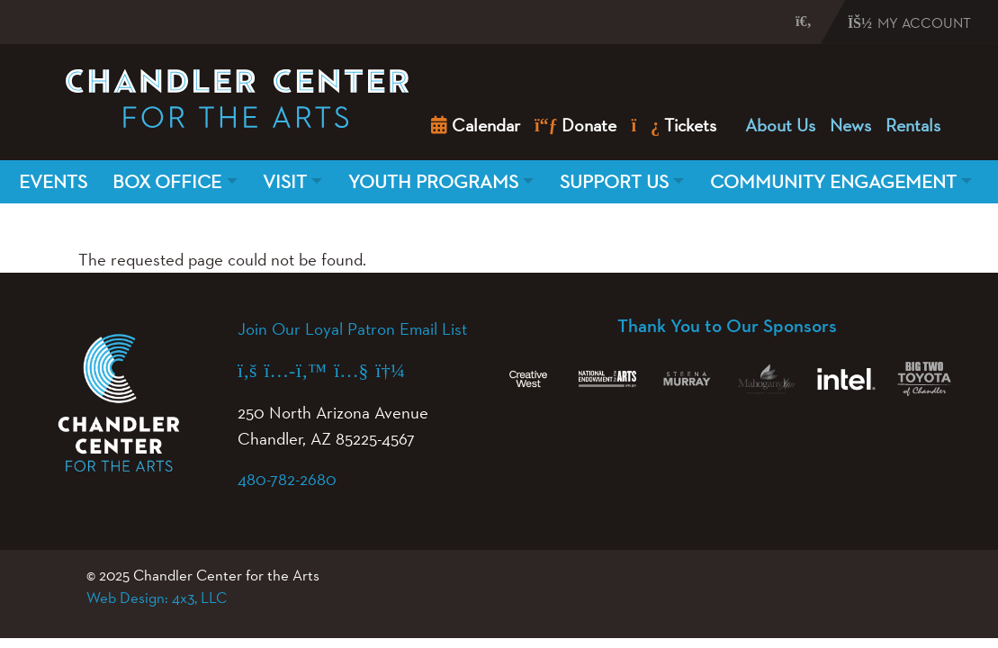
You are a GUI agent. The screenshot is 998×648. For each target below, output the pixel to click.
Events (53, 181)
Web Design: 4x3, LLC (156, 598)
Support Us (614, 181)
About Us (780, 125)
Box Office (166, 181)
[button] (786, 21)
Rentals (913, 125)
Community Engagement (833, 181)
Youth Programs (433, 181)
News (850, 125)
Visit (285, 181)
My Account (909, 23)
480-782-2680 (287, 479)
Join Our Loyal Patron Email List (352, 328)
